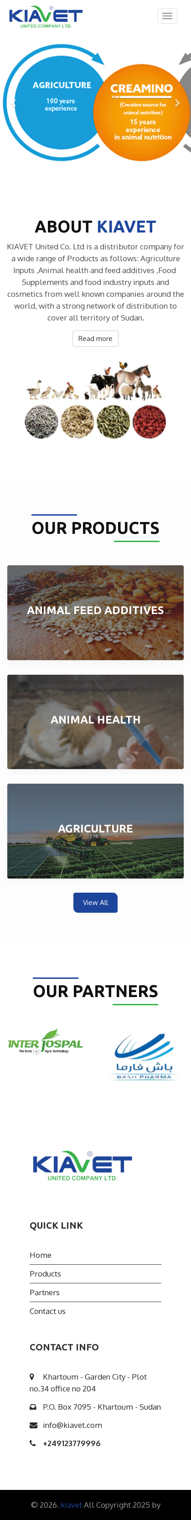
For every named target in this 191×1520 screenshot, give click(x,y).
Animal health (96, 719)
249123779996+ (72, 1443)
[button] (14, 102)
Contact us (48, 1311)
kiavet (72, 1505)
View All (95, 902)
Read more (95, 338)
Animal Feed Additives (95, 610)
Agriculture (95, 828)
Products (45, 1273)
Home (41, 1255)
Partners (45, 1292)
